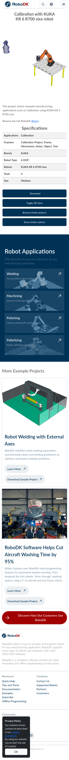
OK (16, 752)
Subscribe (7, 697)
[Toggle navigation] (63, 4)
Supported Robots (47, 685)
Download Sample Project (22, 479)
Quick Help (8, 681)
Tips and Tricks (10, 685)
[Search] (43, 4)
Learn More (18, 468)
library (35, 120)
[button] (51, 4)
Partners (41, 689)
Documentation (11, 689)
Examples (7, 693)
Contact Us (43, 681)
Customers (42, 693)
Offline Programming (14, 701)
